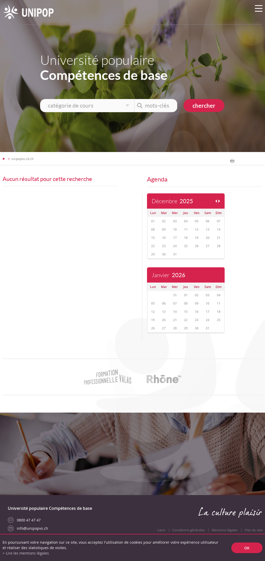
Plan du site (253, 530)
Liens (161, 530)
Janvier (168, 275)
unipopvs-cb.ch (22, 159)
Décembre (172, 201)
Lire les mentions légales (27, 553)
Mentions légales (225, 530)
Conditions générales (188, 530)
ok (246, 547)
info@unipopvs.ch (32, 528)
